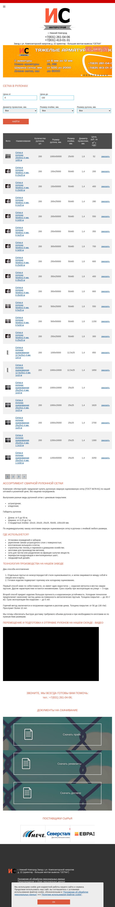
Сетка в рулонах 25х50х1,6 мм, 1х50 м (22, 156)
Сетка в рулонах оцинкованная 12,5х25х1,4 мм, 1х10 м (23, 370)
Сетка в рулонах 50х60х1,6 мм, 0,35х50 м (22, 291)
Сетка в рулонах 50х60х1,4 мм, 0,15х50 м (22, 186)
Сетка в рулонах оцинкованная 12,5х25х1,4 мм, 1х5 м (23, 352)
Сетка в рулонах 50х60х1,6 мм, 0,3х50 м (22, 246)
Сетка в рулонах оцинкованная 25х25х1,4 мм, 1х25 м (22, 422)
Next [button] (104, 833)
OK (53, 902)
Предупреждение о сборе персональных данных (41, 881)
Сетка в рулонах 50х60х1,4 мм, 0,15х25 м (22, 171)
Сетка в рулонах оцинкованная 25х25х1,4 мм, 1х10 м (22, 387)
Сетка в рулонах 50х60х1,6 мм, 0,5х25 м (22, 306)
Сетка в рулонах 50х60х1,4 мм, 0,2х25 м (22, 201)
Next (105, 49)
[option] (32, 833)
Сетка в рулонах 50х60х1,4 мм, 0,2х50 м (22, 216)
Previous (88, 49)
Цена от (7, 94)
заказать (105, 156)
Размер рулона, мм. (86, 107)
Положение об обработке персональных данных (41, 879)
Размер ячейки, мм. (49, 107)
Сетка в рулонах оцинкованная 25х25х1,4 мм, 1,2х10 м (22, 440)
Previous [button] (11, 833)
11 (107, 75)
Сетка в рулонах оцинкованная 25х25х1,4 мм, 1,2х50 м (22, 458)
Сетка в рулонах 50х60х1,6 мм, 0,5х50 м (22, 321)
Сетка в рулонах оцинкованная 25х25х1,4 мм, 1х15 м (22, 405)
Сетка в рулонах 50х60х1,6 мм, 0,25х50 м (22, 261)
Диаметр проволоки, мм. (15, 107)
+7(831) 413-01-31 (57, 40)
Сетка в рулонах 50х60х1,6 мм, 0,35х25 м (22, 276)
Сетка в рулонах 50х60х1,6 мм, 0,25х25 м (22, 336)
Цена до (44, 94)
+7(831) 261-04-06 (57, 37)
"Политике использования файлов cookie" (61, 894)
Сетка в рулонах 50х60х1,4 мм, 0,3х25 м (22, 231)
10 (104, 75)
